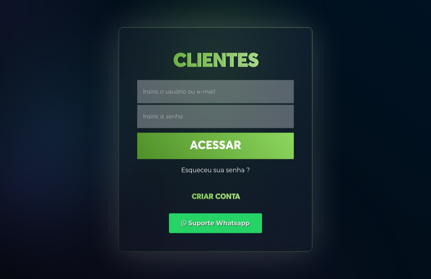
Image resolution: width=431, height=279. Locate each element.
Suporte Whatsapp (215, 223)
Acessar (215, 146)
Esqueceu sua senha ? (215, 170)
